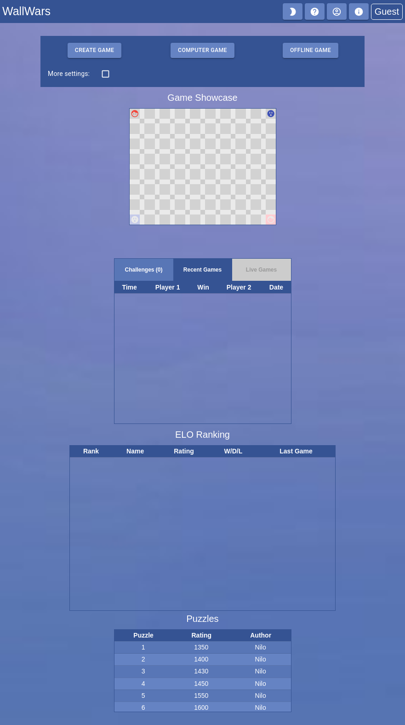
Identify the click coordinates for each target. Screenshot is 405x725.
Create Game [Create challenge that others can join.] (94, 50)
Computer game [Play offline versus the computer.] (202, 50)
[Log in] (337, 11)
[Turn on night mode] (292, 11)
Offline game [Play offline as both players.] (310, 50)
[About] (359, 11)
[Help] (315, 11)
